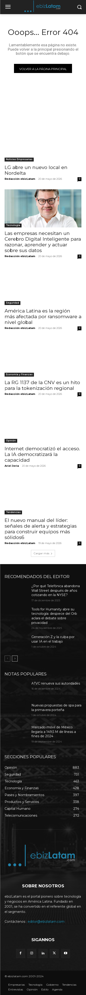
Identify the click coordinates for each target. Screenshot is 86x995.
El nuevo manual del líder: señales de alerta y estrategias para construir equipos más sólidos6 (41, 528)
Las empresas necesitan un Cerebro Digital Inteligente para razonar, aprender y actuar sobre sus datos (43, 241)
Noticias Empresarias (19, 159)
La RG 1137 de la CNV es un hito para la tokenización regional (42, 385)
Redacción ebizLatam (20, 178)
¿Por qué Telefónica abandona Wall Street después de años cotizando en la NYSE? (55, 590)
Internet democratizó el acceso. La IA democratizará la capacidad (42, 454)
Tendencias (13, 512)
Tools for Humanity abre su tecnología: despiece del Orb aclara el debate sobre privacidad (54, 616)
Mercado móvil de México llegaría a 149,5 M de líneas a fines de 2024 (53, 731)
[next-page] (15, 659)
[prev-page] (7, 659)
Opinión (11, 440)
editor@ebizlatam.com (46, 921)
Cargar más (43, 553)
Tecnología (13, 225)
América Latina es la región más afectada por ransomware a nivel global (43, 316)
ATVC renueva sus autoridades (55, 683)
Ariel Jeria (12, 465)
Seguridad (12, 302)
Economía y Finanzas (19, 374)
